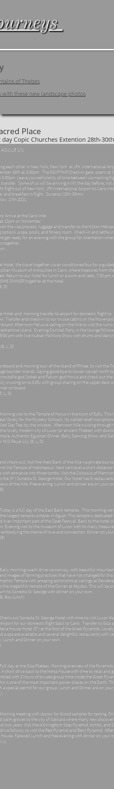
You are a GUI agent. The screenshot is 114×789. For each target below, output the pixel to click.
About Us (12, 149)
